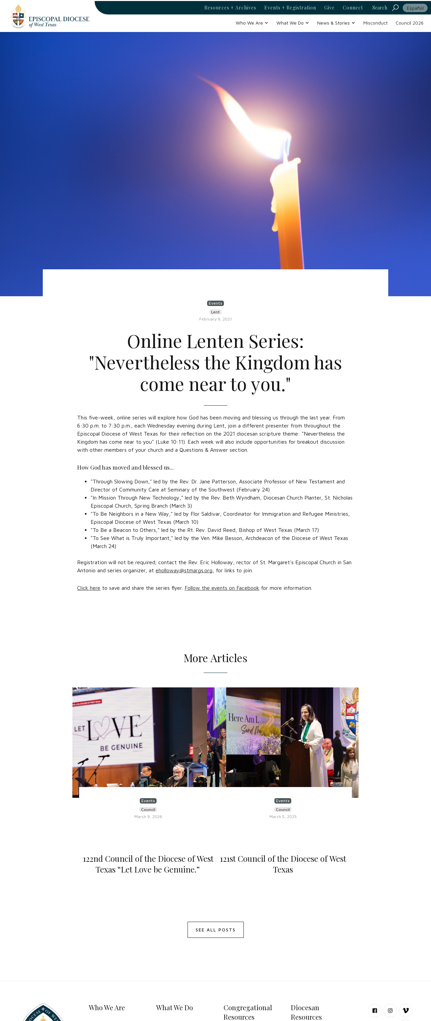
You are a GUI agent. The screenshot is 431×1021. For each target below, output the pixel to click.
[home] (50, 16)
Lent (215, 311)
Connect (353, 7)
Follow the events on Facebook (222, 588)
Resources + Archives (230, 7)
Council (148, 809)
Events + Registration (290, 7)
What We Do (174, 1007)
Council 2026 (410, 23)
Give (329, 7)
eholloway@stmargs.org (184, 570)
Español (415, 8)
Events (215, 303)
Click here (88, 588)
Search (379, 7)
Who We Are (107, 1007)
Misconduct (375, 23)
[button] (252, 22)
